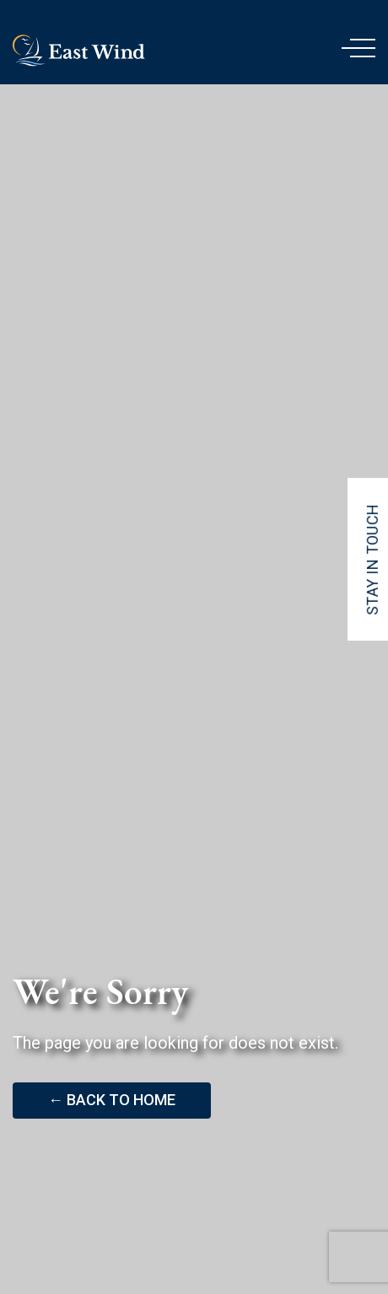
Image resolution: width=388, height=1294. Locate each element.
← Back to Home (111, 1100)
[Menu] (358, 50)
